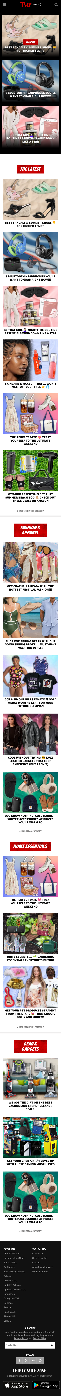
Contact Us (38, 1253)
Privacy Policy (21, 1338)
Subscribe (52, 1345)
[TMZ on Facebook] (19, 1360)
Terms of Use (10, 1262)
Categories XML (12, 1298)
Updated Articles (12, 1285)
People (7, 1307)
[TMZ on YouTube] (33, 1360)
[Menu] (4, 4)
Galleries (8, 1303)
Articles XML (10, 1280)
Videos (7, 1321)
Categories (9, 1294)
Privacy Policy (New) (14, 1258)
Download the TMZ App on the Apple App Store (16, 1385)
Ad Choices (9, 1267)
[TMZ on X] (26, 1360)
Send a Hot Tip (39, 1258)
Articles (8, 1276)
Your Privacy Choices (14, 1271)
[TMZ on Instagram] (40, 1360)
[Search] (56, 4)
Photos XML (10, 1316)
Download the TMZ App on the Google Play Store (46, 1385)
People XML (10, 1312)
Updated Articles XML (15, 1289)
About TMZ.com (12, 1253)
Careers (36, 1262)
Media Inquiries (40, 1271)
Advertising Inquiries (42, 1267)
